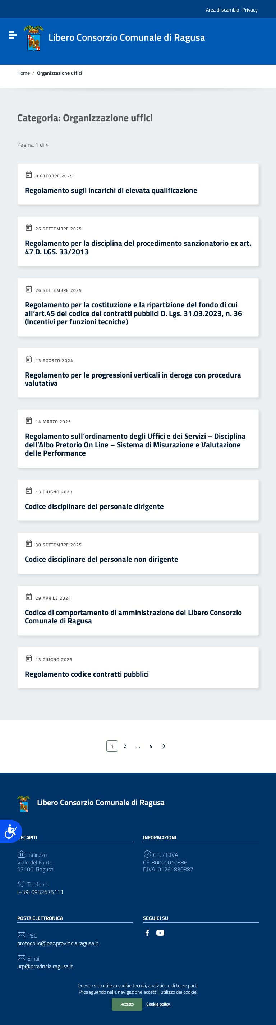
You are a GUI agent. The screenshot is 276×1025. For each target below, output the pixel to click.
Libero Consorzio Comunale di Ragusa (101, 802)
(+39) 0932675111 (40, 892)
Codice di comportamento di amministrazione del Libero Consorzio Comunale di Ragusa (133, 616)
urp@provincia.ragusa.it (45, 966)
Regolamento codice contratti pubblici (87, 673)
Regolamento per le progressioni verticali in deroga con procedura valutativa (133, 379)
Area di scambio (222, 9)
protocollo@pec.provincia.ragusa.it (57, 943)
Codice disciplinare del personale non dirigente (101, 559)
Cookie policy (158, 1004)
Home (23, 73)
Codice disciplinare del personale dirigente (94, 506)
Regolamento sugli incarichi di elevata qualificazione (111, 190)
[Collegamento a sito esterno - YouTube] (160, 932)
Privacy (250, 9)
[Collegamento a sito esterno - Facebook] (147, 932)
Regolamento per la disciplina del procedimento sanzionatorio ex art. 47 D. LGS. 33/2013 (138, 247)
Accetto (127, 1004)
